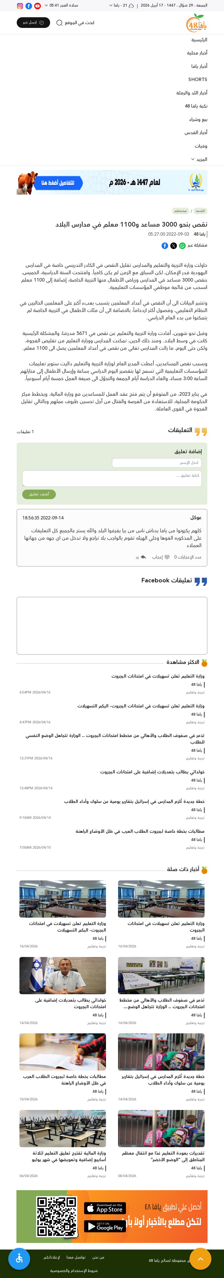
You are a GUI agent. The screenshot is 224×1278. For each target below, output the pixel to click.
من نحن (98, 1257)
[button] (161, 557)
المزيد (201, 159)
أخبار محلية (197, 53)
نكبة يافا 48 (196, 106)
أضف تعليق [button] (39, 494)
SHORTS (197, 79)
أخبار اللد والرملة (191, 93)
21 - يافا (123, 5)
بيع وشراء (198, 119)
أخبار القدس (196, 132)
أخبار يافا (199, 66)
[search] (75, 22)
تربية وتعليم (180, 211)
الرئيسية (199, 40)
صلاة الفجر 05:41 (63, 5)
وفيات (201, 146)
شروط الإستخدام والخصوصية (74, 1271)
